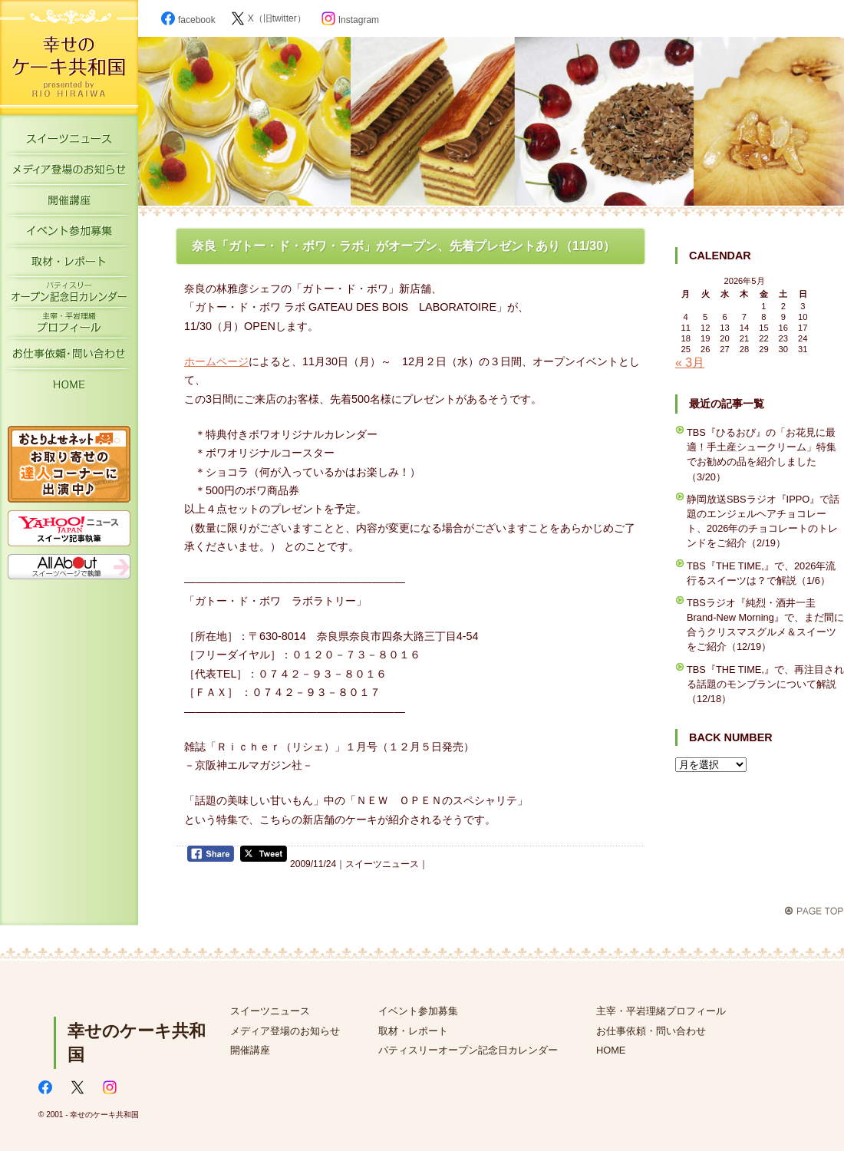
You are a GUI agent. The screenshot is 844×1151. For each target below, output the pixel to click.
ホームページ (216, 361)
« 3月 (689, 362)
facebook (188, 20)
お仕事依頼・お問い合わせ (69, 356)
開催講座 (69, 203)
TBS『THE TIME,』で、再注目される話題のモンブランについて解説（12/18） (765, 684)
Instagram (350, 20)
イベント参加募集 (69, 234)
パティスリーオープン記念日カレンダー (69, 295)
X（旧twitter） (268, 18)
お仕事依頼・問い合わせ (651, 1031)
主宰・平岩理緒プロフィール (69, 326)
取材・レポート (69, 264)
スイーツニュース (69, 142)
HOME (69, 387)
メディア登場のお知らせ (69, 172)
